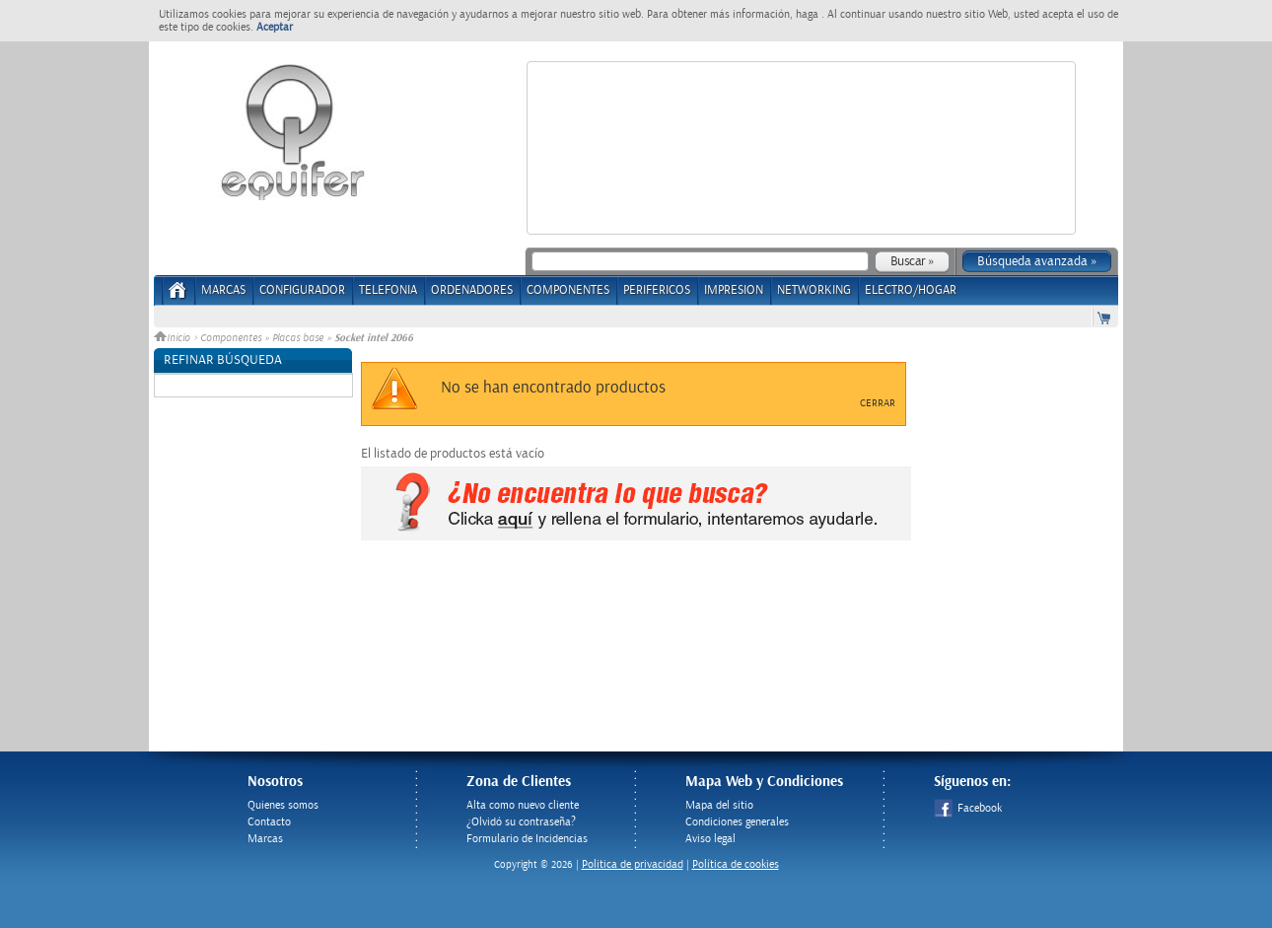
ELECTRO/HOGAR (910, 290)
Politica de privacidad (632, 864)
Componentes (230, 338)
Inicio (173, 338)
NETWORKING (814, 290)
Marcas (223, 290)
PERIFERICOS (656, 290)
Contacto (269, 822)
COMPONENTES (568, 290)
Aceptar (274, 27)
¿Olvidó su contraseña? (521, 822)
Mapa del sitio (719, 805)
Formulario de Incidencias (527, 838)
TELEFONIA (388, 290)
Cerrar (877, 403)
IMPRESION (733, 290)
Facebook (968, 808)
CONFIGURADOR (302, 290)
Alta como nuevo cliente (522, 805)
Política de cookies (735, 864)
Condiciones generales (737, 822)
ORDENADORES (472, 290)
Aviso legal (710, 838)
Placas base (297, 338)
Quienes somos (282, 805)
